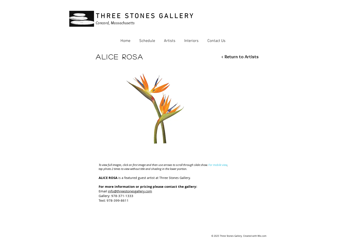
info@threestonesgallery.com (130, 191)
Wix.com (262, 236)
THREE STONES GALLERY (145, 16)
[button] (156, 108)
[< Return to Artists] (237, 56)
